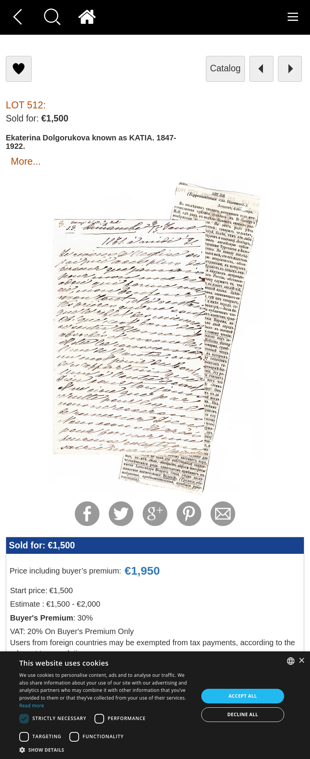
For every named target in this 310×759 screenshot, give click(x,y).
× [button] (301, 661)
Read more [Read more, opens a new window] (31, 705)
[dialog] (155, 705)
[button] (106, 749)
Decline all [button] (242, 714)
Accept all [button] (243, 696)
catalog (225, 68)
